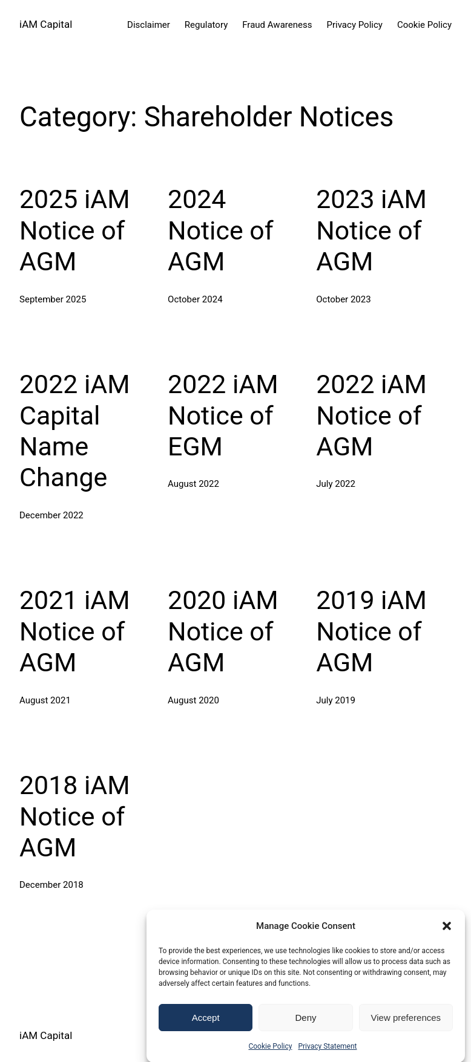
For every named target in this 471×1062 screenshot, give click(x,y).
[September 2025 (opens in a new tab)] (52, 299)
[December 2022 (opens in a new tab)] (51, 515)
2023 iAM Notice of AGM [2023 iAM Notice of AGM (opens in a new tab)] (371, 230)
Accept (206, 1030)
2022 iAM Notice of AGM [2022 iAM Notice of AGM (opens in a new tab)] (371, 415)
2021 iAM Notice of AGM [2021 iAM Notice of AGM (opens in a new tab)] (74, 631)
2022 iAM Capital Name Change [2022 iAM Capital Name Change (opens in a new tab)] (74, 430)
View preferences (406, 1030)
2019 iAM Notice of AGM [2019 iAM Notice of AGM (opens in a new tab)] (371, 631)
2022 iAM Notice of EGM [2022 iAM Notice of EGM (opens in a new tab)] (223, 415)
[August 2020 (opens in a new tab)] (193, 700)
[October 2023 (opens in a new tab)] (343, 299)
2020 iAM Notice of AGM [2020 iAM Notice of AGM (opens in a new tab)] (223, 631)
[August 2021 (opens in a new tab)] (45, 700)
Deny (305, 1030)
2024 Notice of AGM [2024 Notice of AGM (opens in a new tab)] (220, 230)
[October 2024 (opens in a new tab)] (195, 299)
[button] (447, 938)
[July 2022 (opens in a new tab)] (335, 483)
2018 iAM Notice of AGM (74, 816)
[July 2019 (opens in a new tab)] (335, 700)
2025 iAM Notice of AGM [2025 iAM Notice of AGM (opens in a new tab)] (74, 230)
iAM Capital (45, 24)
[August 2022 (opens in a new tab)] (193, 483)
